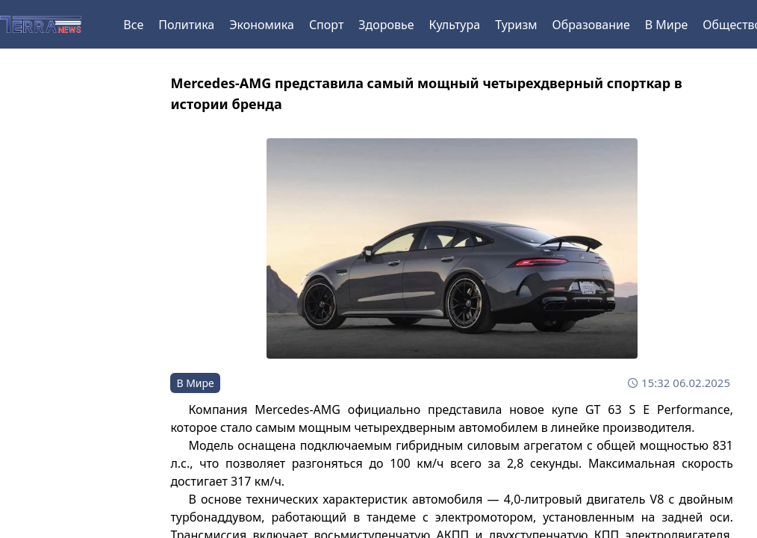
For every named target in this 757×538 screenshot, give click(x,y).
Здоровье (386, 24)
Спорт (326, 24)
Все (133, 24)
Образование (591, 24)
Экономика (261, 24)
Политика (186, 24)
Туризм (516, 24)
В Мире (666, 24)
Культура (455, 24)
